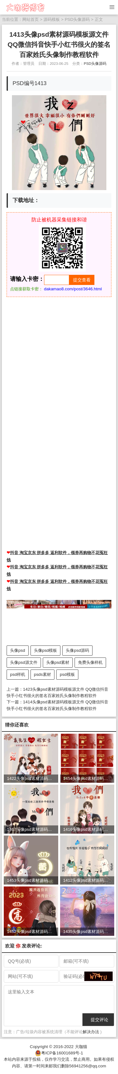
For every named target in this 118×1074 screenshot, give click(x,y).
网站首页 (30, 19)
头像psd (17, 650)
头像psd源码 (77, 650)
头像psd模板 (45, 650)
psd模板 (67, 674)
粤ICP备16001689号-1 (62, 1053)
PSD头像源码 (77, 19)
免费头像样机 (90, 662)
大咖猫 (81, 1046)
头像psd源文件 (23, 662)
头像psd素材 (58, 662)
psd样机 (17, 674)
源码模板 (51, 19)
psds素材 (42, 674)
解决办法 (91, 1031)
